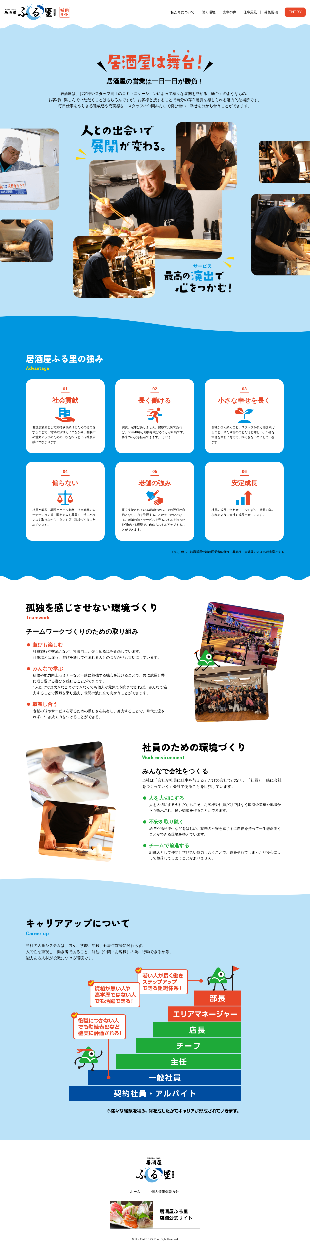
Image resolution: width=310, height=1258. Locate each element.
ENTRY (295, 12)
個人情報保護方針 (165, 1191)
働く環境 (208, 12)
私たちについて (182, 12)
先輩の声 (229, 12)
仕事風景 (250, 12)
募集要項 (271, 12)
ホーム (135, 1191)
